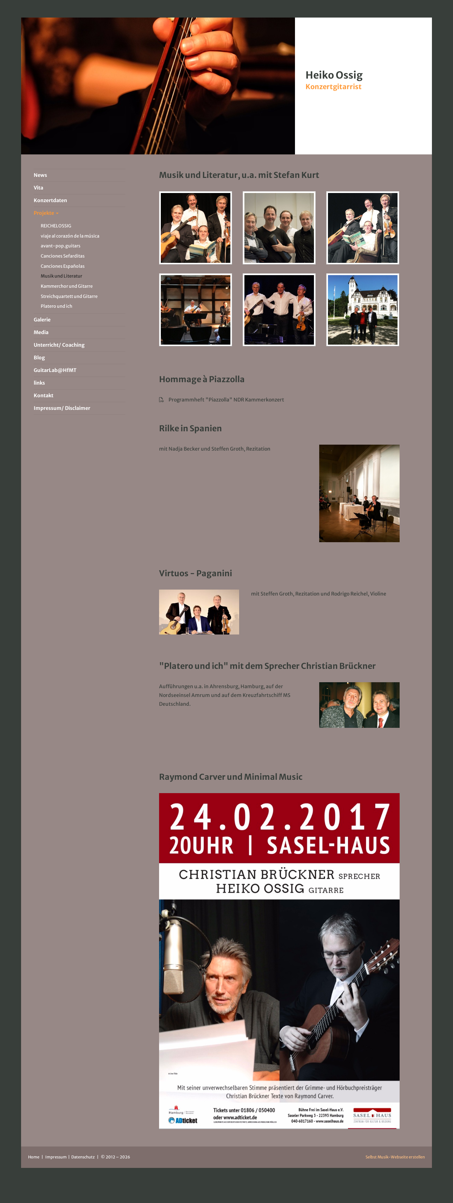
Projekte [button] (46, 213)
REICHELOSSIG (56, 225)
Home (33, 1157)
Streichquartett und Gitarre (69, 296)
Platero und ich (56, 306)
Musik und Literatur (61, 276)
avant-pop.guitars (60, 245)
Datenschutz (83, 1157)
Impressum (56, 1157)
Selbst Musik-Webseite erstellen (395, 1157)
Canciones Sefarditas (63, 256)
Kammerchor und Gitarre (67, 286)
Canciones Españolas (63, 266)
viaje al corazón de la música (70, 236)
